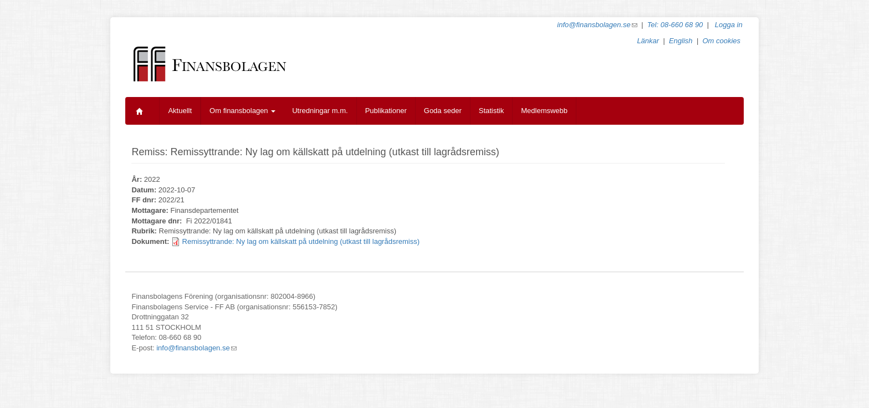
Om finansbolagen (242, 110)
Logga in (729, 25)
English (681, 41)
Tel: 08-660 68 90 (675, 25)
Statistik (491, 110)
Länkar (648, 41)
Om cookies (721, 41)
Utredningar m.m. (319, 110)
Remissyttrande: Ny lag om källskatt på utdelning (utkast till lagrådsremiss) (301, 241)
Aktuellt (180, 110)
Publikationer (386, 110)
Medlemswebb (544, 110)
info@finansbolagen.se (597, 25)
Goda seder (443, 110)
